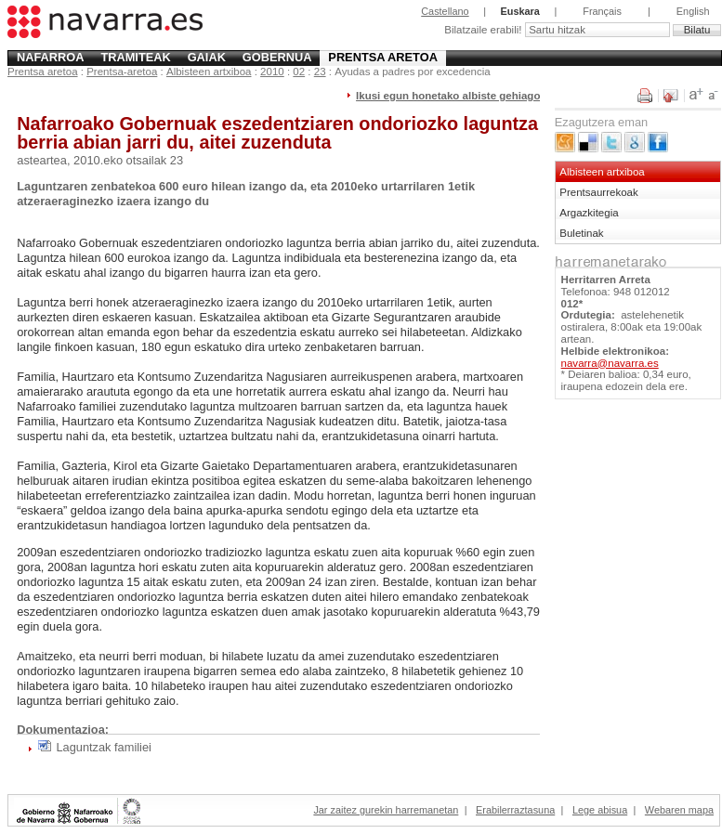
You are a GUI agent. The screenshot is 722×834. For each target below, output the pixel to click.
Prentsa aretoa (383, 57)
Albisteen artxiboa (209, 71)
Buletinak (581, 233)
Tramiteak (135, 57)
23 (320, 71)
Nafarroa (51, 57)
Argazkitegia (588, 212)
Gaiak (207, 57)
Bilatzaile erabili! (484, 29)
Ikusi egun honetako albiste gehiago (448, 95)
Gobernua (277, 57)
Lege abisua (599, 809)
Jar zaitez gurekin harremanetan (385, 809)
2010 (272, 71)
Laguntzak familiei (103, 747)
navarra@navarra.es (610, 363)
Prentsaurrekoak (598, 192)
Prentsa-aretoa (121, 71)
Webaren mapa (679, 809)
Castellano (444, 11)
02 (299, 71)
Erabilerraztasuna (515, 809)
